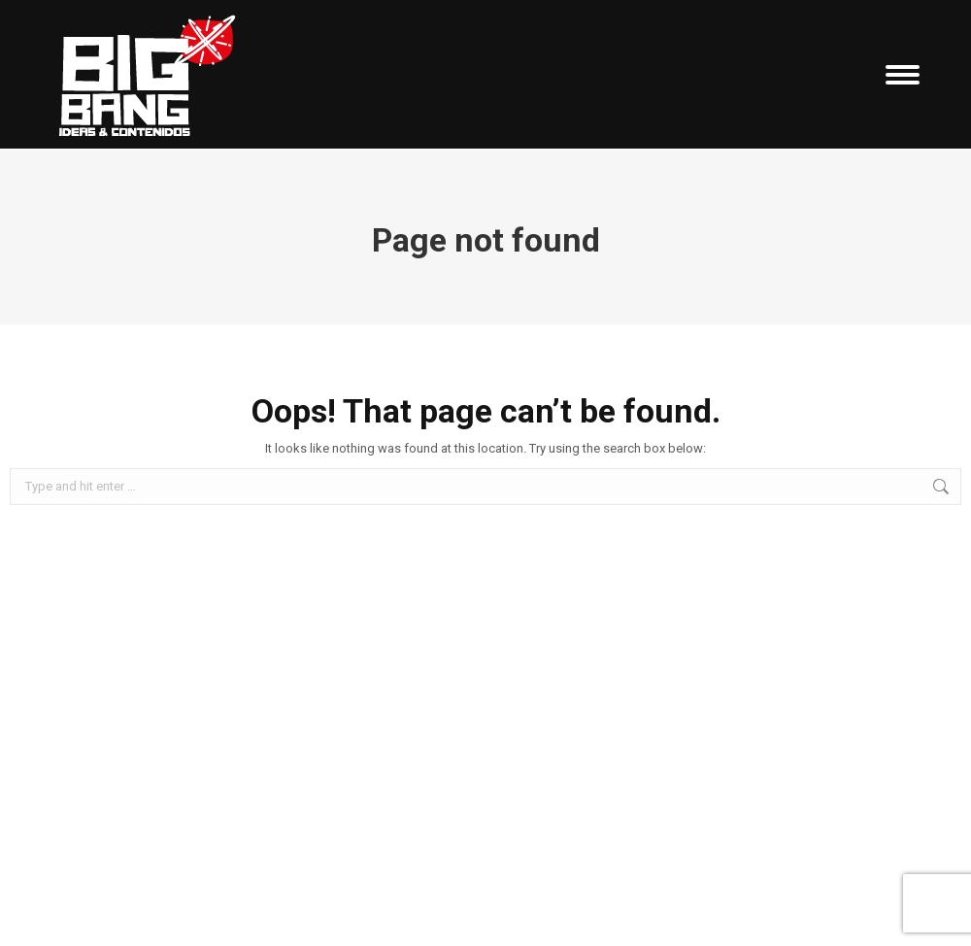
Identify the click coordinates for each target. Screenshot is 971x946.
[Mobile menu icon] (902, 74)
